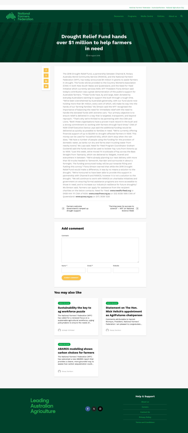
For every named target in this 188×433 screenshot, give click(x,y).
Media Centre (147, 11)
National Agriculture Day (175, 2)
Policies (160, 11)
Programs (132, 11)
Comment (65, 230)
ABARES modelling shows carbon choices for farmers (76, 345)
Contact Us (145, 403)
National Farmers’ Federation (139, 2)
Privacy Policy (145, 408)
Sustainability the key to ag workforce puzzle (74, 304)
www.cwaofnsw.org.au (99, 188)
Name (64, 260)
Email (90, 260)
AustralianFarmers (158, 2)
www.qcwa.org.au (84, 191)
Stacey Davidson (114, 325)
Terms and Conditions (145, 413)
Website (116, 260)
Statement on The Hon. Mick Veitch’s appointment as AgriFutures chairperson (124, 306)
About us (173, 11)
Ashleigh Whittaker (66, 325)
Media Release (64, 298)
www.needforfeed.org (120, 185)
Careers (145, 398)
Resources (119, 11)
